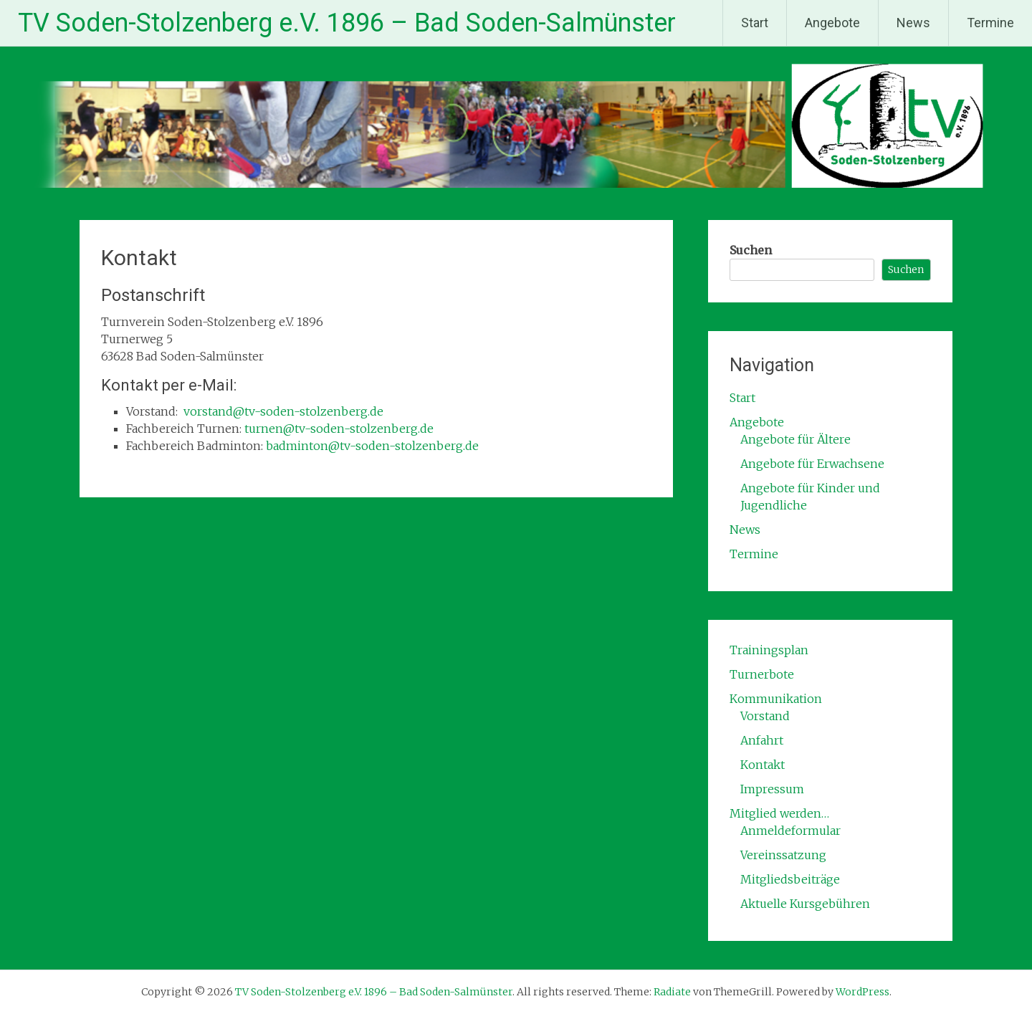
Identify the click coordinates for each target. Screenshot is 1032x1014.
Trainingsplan (769, 650)
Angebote (832, 22)
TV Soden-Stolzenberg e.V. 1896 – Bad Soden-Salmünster (347, 23)
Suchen (751, 250)
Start (754, 22)
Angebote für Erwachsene (812, 463)
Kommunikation (776, 699)
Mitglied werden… (779, 813)
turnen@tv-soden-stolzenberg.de (339, 428)
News (913, 22)
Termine (990, 22)
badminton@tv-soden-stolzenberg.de (372, 446)
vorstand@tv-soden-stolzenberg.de (283, 411)
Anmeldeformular (790, 830)
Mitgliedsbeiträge (790, 879)
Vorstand (765, 716)
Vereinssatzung (783, 855)
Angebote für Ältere (795, 439)
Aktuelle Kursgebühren (805, 903)
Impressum (772, 789)
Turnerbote (762, 674)
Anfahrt (761, 740)
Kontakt (762, 764)
